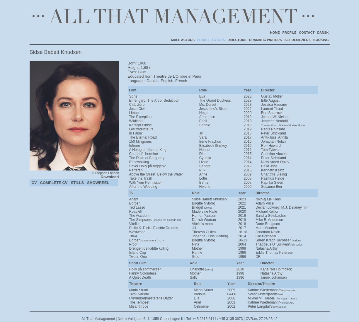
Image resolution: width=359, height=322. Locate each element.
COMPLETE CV (54, 182)
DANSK (323, 32)
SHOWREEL (98, 182)
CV (34, 182)
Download (110, 177)
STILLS (77, 182)
